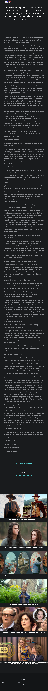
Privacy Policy (32, 682)
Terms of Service (41, 682)
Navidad (24, 684)
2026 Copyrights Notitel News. (9, 682)
